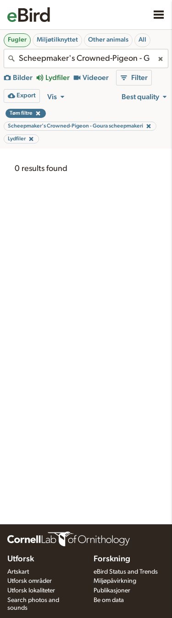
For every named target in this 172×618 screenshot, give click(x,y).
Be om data (109, 600)
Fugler (17, 40)
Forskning (112, 559)
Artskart (18, 572)
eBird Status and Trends (126, 572)
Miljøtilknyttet (57, 40)
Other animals (108, 40)
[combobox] (86, 58)
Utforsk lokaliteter (31, 590)
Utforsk (20, 559)
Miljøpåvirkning (115, 581)
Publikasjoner (112, 590)
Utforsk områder (29, 581)
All (142, 40)
